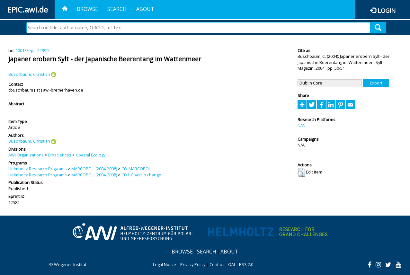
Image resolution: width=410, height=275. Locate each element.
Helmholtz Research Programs (37, 169)
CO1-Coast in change (141, 175)
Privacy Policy (192, 264)
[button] (301, 172)
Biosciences (59, 155)
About (145, 9)
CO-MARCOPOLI (136, 169)
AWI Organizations (26, 155)
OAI (231, 264)
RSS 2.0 (246, 264)
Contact (216, 264)
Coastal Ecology (90, 155)
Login (387, 10)
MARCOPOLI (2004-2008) (94, 169)
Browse (87, 9)
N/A (301, 125)
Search (117, 9)
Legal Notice (164, 264)
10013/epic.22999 (32, 50)
